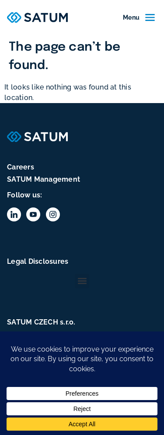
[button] (82, 281)
